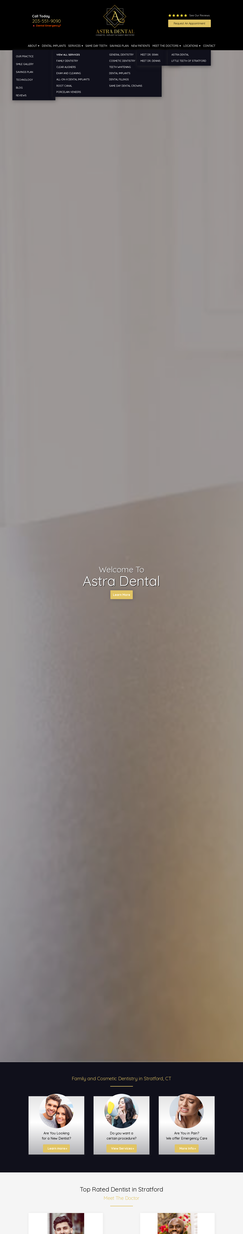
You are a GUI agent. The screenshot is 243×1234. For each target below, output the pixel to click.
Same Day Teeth (96, 45)
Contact (209, 45)
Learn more (56, 1148)
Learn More (121, 595)
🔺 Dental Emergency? (46, 25)
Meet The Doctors (165, 45)
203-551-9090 (46, 21)
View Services (121, 1148)
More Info (186, 1148)
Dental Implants (54, 45)
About (32, 45)
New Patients (140, 45)
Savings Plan (119, 45)
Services (74, 45)
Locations (190, 45)
